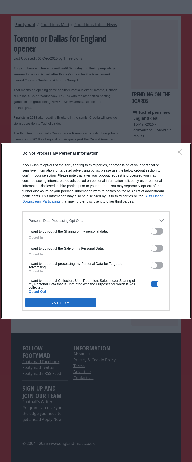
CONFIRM (60, 302)
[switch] (157, 231)
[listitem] (96, 220)
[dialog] (96, 231)
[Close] (181, 153)
